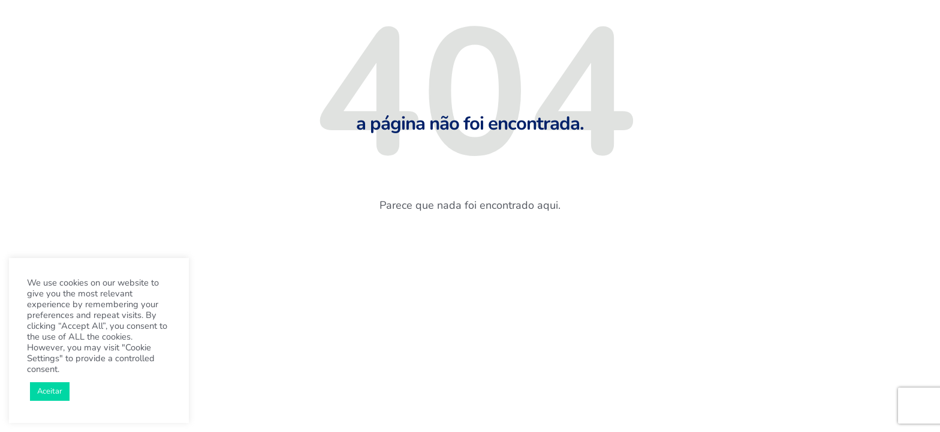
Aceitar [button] (49, 391)
